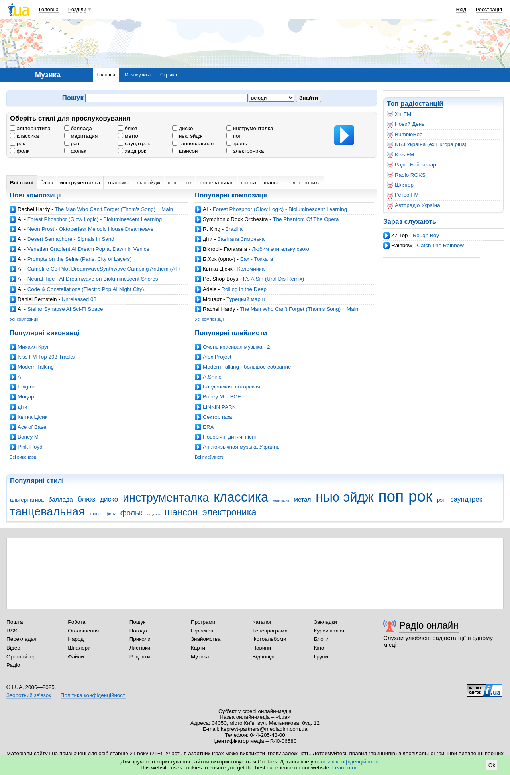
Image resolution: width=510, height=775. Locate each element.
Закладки (325, 622)
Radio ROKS (406, 175)
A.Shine (212, 377)
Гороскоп (202, 631)
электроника (245, 151)
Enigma (27, 387)
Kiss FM (400, 155)
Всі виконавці (23, 457)
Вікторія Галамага (225, 249)
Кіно (319, 648)
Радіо (13, 665)
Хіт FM (399, 114)
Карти (198, 648)
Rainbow (401, 245)
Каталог (262, 622)
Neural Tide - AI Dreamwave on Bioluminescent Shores (92, 279)
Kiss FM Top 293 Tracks (46, 357)
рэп (71, 143)
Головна (49, 9)
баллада (78, 128)
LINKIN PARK (219, 407)
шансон (185, 151)
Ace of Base (32, 427)
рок (17, 143)
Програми (203, 622)
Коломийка (250, 269)
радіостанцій (421, 103)
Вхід (461, 9)
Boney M (28, 437)
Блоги (321, 639)
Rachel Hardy (34, 209)
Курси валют (329, 631)
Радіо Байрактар (411, 165)
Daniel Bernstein (37, 299)
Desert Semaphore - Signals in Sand (70, 239)
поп (234, 136)
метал (128, 136)
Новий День (405, 124)
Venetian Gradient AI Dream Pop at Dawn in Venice (88, 249)
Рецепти (139, 657)
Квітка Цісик (218, 269)
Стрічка (168, 75)
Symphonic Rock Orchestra (235, 219)
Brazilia (234, 229)
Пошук (137, 622)
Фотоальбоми (269, 639)
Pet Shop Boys (220, 279)
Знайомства (206, 639)
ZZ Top (399, 235)
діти (208, 239)
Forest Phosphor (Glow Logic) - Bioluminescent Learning (94, 219)
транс (236, 143)
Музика (200, 657)
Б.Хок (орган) (219, 259)
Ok (491, 765)
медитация (81, 136)
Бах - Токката (256, 259)
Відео (13, 648)
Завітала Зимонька (241, 239)
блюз (127, 128)
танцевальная (193, 143)
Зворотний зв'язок (28, 695)
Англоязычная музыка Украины (241, 447)
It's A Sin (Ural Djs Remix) (273, 279)
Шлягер (400, 185)
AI (20, 219)
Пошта (14, 622)
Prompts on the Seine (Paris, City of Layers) (79, 259)
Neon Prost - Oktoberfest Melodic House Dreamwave (90, 229)
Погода (138, 631)
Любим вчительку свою (280, 249)
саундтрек (134, 143)
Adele (209, 289)
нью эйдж (187, 136)
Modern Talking (36, 367)
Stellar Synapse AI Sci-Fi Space (65, 309)
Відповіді (263, 657)
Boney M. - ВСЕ (222, 397)
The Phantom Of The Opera (306, 219)
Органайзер (20, 657)
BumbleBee (404, 134)
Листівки (140, 648)
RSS (12, 631)
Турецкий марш (245, 299)
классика (24, 136)
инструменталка (249, 128)
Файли (76, 657)
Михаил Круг (33, 347)
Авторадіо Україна (413, 205)
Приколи (140, 639)
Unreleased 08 (79, 299)
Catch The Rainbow (440, 245)
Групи (321, 657)
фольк (75, 151)
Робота (76, 622)
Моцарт (212, 299)
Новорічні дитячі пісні (229, 437)
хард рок (132, 151)
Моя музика (138, 75)
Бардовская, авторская (231, 387)
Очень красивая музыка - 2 (236, 347)
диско (182, 128)
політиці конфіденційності (347, 762)
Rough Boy (426, 235)
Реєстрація (489, 9)
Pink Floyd (30, 447)
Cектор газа (217, 417)
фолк (19, 151)
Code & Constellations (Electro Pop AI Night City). (86, 289)
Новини (261, 648)
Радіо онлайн (429, 625)
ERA (208, 427)
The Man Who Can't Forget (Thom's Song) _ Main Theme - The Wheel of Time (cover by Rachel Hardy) (91, 212)
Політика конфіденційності (93, 695)
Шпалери (79, 648)
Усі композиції (24, 319)
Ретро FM (403, 195)
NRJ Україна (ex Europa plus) (427, 144)
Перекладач (21, 639)
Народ (76, 639)
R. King (211, 229)
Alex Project (217, 357)
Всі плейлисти (209, 457)
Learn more (346, 768)
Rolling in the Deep (244, 289)
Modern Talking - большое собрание (247, 367)
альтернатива (30, 128)
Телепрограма (270, 631)
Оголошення (83, 631)
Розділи (77, 9)
